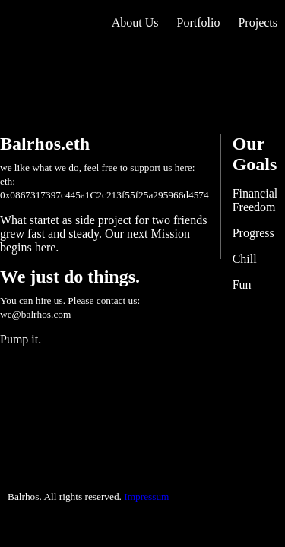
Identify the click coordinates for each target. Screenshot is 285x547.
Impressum (146, 496)
